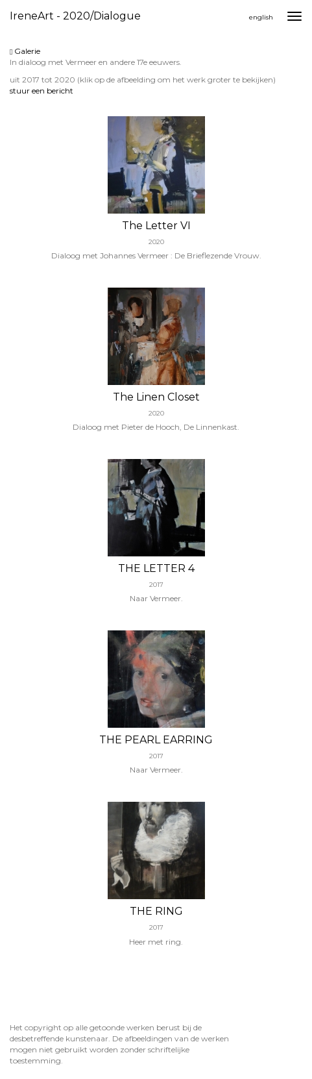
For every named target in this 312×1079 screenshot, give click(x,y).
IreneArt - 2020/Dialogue (75, 16)
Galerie (25, 51)
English (261, 17)
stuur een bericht (41, 90)
